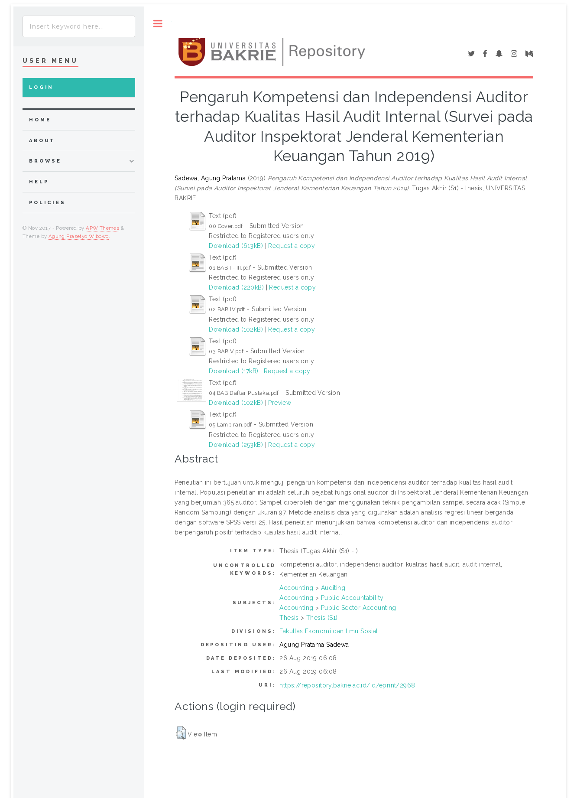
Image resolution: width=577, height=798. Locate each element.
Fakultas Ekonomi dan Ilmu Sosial (328, 631)
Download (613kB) (236, 245)
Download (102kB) (236, 329)
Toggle (158, 24)
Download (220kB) (236, 287)
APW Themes (102, 228)
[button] (181, 732)
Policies (47, 202)
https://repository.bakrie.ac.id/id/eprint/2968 (347, 685)
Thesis (289, 617)
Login (41, 87)
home (40, 120)
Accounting (296, 587)
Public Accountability (352, 597)
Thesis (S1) (322, 617)
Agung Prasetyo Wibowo (79, 236)
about (42, 140)
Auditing (333, 587)
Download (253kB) (236, 444)
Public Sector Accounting (358, 607)
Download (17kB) (233, 371)
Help (39, 182)
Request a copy (291, 245)
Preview (279, 402)
